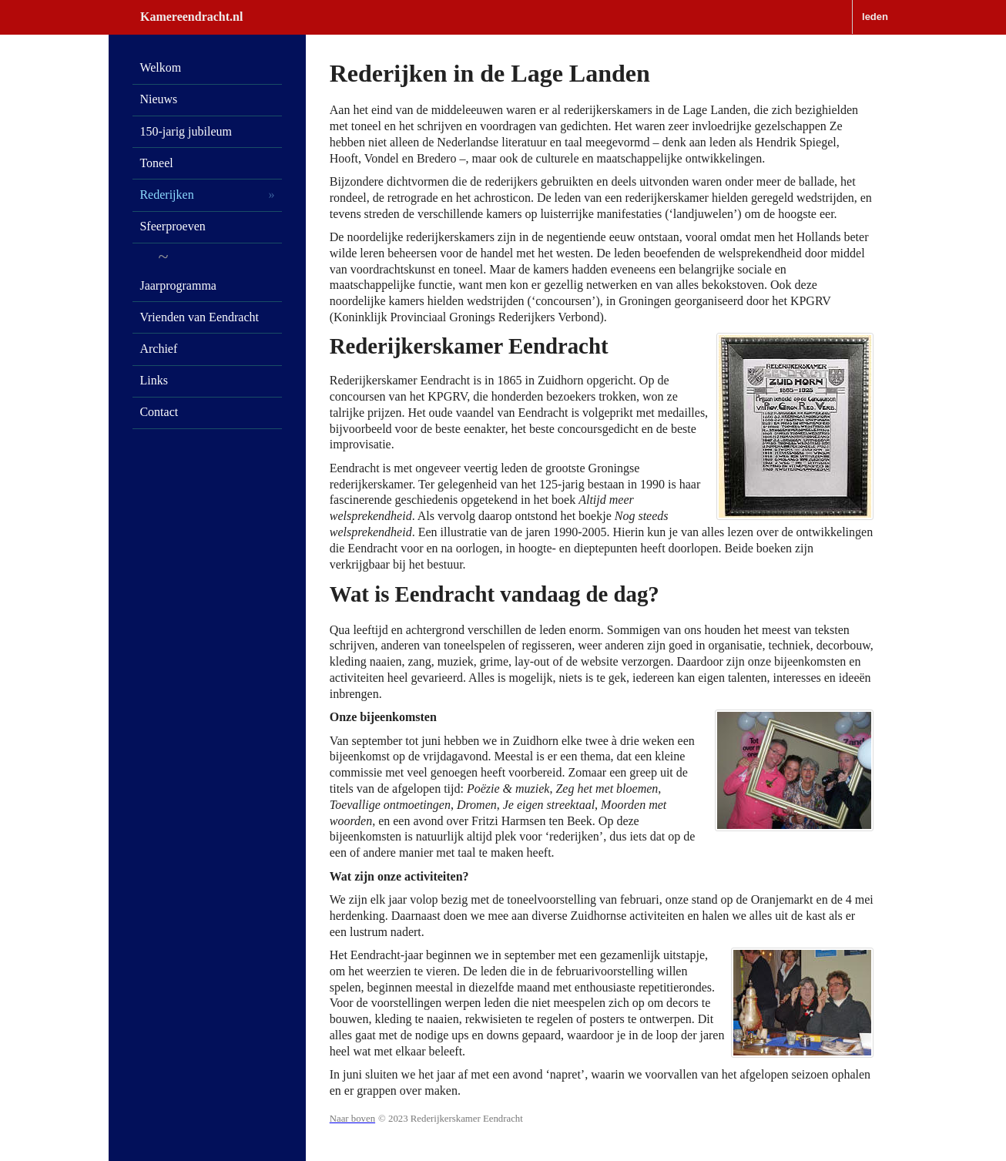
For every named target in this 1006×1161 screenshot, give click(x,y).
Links (153, 380)
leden (875, 16)
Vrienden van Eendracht (199, 317)
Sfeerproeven (172, 226)
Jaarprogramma (177, 285)
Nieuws (158, 99)
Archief (158, 348)
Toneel (156, 162)
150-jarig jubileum (185, 131)
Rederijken (166, 194)
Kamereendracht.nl (191, 16)
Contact (158, 411)
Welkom (160, 67)
